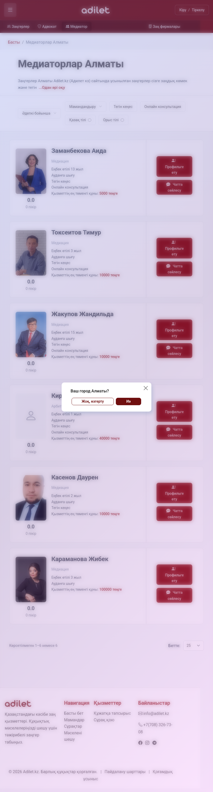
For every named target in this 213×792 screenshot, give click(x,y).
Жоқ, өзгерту (93, 401)
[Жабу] (146, 388)
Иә (128, 401)
